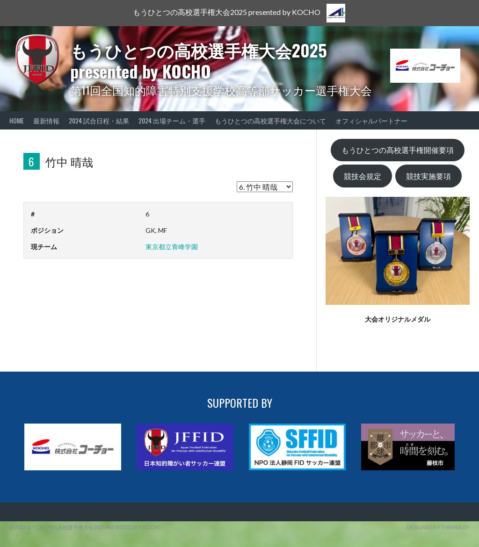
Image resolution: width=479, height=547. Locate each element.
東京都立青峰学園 (171, 247)
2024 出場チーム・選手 (171, 120)
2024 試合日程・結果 (99, 120)
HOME (16, 120)
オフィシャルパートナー (371, 120)
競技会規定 (362, 176)
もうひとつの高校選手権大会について (270, 120)
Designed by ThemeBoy (438, 527)
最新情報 (46, 120)
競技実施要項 (428, 176)
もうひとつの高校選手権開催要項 (397, 149)
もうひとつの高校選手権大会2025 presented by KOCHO (198, 60)
